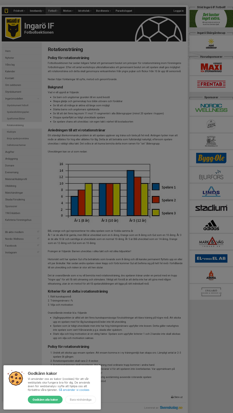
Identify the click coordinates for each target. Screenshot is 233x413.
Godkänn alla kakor (45, 399)
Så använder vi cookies (74, 390)
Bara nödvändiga (80, 399)
